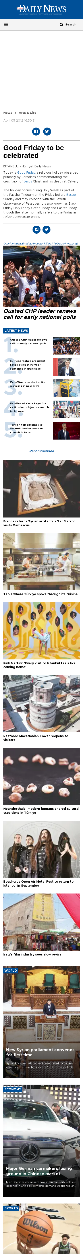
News (7, 112)
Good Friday (26, 172)
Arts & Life (27, 112)
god (17, 216)
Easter (71, 194)
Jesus (28, 181)
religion (8, 216)
